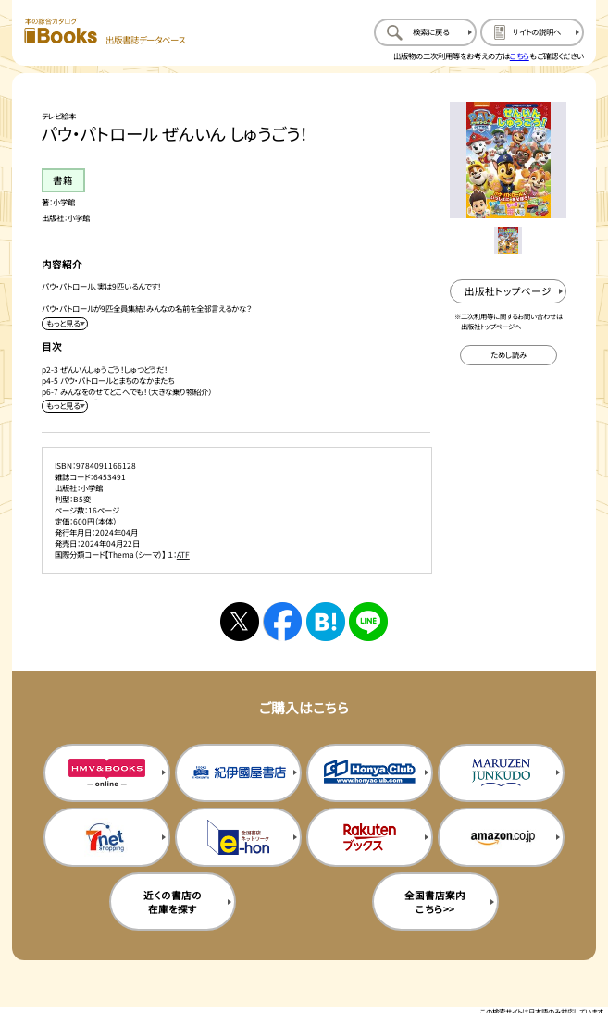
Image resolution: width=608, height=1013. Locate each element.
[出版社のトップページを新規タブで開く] (508, 291)
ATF (183, 554)
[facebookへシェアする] (282, 621)
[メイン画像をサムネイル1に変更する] (508, 240)
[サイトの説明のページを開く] (531, 32)
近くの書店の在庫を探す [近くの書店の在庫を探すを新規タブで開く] (172, 902)
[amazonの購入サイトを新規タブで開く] (501, 837)
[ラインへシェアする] (368, 621)
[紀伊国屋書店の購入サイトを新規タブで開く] (238, 773)
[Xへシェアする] (239, 621)
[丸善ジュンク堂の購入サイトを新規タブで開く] (501, 773)
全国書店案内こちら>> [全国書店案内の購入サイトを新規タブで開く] (434, 902)
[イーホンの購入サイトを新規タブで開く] (238, 837)
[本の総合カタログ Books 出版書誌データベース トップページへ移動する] (104, 32)
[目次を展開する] (65, 406)
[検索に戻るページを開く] (425, 32)
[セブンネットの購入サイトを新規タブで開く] (106, 837)
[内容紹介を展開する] (65, 323)
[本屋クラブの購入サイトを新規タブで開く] (369, 773)
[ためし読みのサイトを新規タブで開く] (508, 355)
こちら (519, 55)
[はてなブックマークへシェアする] (325, 621)
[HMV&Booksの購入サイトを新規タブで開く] (106, 773)
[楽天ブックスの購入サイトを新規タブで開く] (369, 837)
